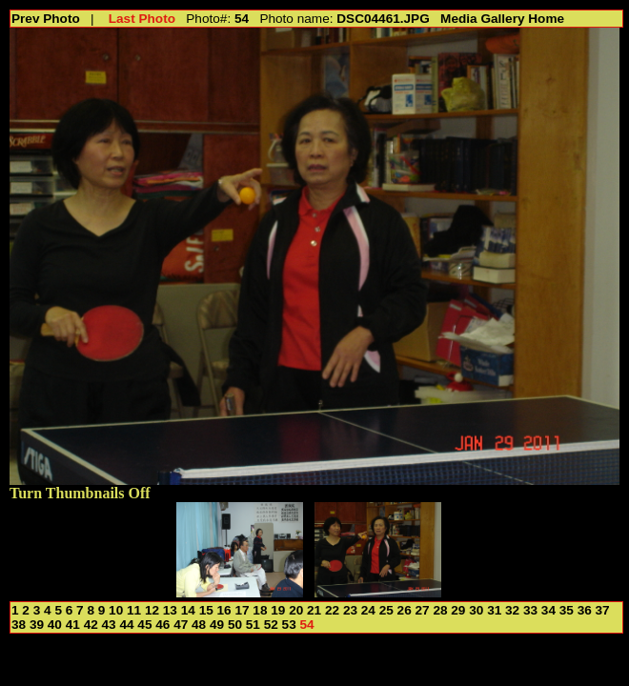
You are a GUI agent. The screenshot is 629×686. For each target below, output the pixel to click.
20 (296, 610)
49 (217, 624)
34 (548, 610)
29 (458, 610)
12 (152, 610)
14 (188, 610)
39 (37, 624)
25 (386, 610)
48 (199, 624)
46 (162, 624)
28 (440, 610)
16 (224, 610)
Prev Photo (45, 18)
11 (134, 610)
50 (235, 624)
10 (116, 610)
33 (530, 610)
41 (73, 624)
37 (603, 610)
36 (585, 610)
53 (289, 624)
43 (109, 624)
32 (512, 610)
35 (566, 610)
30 (476, 610)
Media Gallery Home (502, 18)
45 (144, 624)
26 (404, 610)
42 (91, 624)
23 (350, 610)
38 (18, 624)
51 (253, 624)
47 (180, 624)
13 (170, 610)
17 (241, 610)
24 (368, 610)
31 (494, 610)
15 (206, 610)
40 (55, 624)
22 (332, 610)
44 (126, 624)
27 (423, 610)
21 (314, 610)
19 (278, 610)
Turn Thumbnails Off (80, 493)
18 (260, 610)
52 (271, 624)
